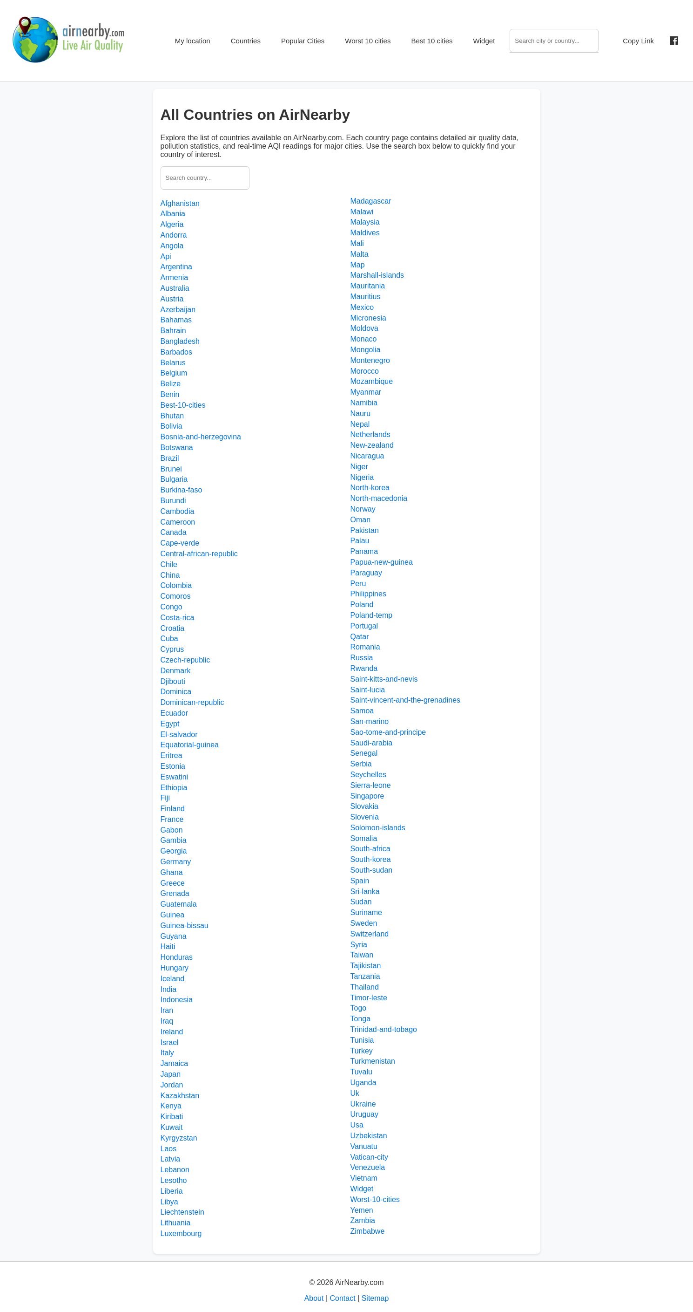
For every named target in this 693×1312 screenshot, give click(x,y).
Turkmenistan (372, 1061)
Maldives (365, 233)
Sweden (363, 923)
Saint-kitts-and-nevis (384, 679)
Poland (362, 604)
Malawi (362, 212)
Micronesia (368, 318)
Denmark (176, 671)
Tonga (360, 1019)
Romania (365, 647)
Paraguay (366, 573)
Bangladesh (180, 341)
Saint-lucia (367, 690)
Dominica (176, 692)
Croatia (173, 628)
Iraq (167, 1021)
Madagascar (370, 201)
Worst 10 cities (367, 41)
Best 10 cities (431, 41)
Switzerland (369, 934)
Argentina (177, 267)
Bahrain (173, 331)
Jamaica (174, 1063)
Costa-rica (178, 618)
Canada (174, 532)
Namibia (364, 403)
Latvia (171, 1159)
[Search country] (205, 178)
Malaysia (365, 222)
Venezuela (367, 1167)
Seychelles (368, 775)
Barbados (177, 352)
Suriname (366, 912)
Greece (173, 883)
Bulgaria (174, 479)
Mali (357, 243)
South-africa (370, 849)
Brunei (171, 469)
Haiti (168, 946)
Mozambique (371, 381)
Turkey (361, 1051)
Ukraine (363, 1104)
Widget (484, 41)
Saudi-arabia (371, 743)
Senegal (364, 753)
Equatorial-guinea (190, 745)
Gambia (174, 840)
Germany (176, 862)
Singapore (367, 796)
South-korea (370, 859)
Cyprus (172, 649)
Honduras (177, 957)
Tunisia (362, 1040)
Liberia (172, 1191)
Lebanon (175, 1170)
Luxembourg (181, 1233)
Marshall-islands (377, 275)
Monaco (363, 339)
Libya (169, 1202)
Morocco (364, 371)
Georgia (174, 851)
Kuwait (172, 1127)
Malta (359, 254)
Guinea (173, 915)
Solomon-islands (377, 828)
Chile (169, 564)
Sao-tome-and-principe (388, 732)
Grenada (175, 893)
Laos (169, 1149)
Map (357, 265)
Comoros (176, 596)
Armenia (174, 277)
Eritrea (171, 755)
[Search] (554, 40)
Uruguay (364, 1114)
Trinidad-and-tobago (383, 1029)
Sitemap (375, 1298)
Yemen (361, 1210)
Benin (170, 394)
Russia (361, 658)
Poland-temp (371, 615)
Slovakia (364, 806)
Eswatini (174, 777)
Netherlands (370, 434)
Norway (363, 509)
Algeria (172, 224)
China (170, 575)
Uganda (363, 1082)
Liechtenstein (182, 1212)
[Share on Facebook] (674, 40)
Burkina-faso (181, 490)
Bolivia (171, 426)
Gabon (172, 830)
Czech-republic (185, 660)
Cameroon (178, 522)
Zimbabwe (367, 1231)
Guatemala (179, 904)
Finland (173, 809)
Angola (172, 246)
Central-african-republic (199, 554)
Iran (167, 1010)
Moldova (364, 328)
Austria (172, 299)
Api (166, 256)
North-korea (370, 488)
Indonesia (177, 1000)
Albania (173, 214)
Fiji (165, 798)
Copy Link (638, 41)
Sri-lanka (365, 891)
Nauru (360, 413)
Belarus (173, 363)
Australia (175, 288)
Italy (167, 1053)
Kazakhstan (180, 1096)
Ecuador (174, 713)
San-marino (369, 721)
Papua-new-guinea (381, 562)
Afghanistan (180, 203)
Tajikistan (365, 966)
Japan (171, 1074)
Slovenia (364, 817)
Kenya (171, 1106)
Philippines (368, 594)
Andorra (174, 235)
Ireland (172, 1032)
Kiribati (172, 1117)
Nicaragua (367, 456)
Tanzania (365, 976)
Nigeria (362, 477)
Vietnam (363, 1178)
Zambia (362, 1220)
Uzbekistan (368, 1136)
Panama (364, 551)
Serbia (361, 764)
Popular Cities (302, 41)
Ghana (172, 872)
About (314, 1298)
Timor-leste (368, 998)
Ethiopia (174, 788)
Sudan (361, 902)
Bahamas (176, 320)
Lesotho (174, 1180)
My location (192, 41)
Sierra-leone (370, 785)
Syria (358, 945)
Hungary (174, 968)
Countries (246, 41)
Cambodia (178, 511)
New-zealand (372, 445)
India (169, 989)
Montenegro (370, 360)
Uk (355, 1093)
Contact (342, 1298)
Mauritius (365, 297)
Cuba (169, 638)
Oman (360, 520)
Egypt (170, 724)
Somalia (363, 838)
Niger (359, 467)
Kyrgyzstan (179, 1138)
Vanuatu (363, 1146)
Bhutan (172, 416)
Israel (170, 1042)
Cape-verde (180, 543)
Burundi (173, 501)
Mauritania (367, 286)
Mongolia (365, 350)
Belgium (174, 373)
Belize (171, 384)
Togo (358, 1008)
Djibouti (173, 681)
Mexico (362, 307)
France (172, 819)
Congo (171, 607)
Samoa (362, 711)
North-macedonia (379, 498)
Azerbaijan (178, 310)
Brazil (170, 458)
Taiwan (362, 955)
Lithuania (176, 1223)
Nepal (360, 424)
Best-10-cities (183, 405)
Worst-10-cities (375, 1199)
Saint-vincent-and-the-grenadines (405, 700)
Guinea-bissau (185, 925)
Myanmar (366, 392)
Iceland (173, 979)
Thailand (364, 987)
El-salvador (179, 734)
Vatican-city (369, 1157)
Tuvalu (361, 1072)
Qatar (359, 637)
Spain (360, 881)
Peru (358, 584)
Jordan (172, 1085)
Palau (360, 541)
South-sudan (371, 870)
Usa (356, 1125)
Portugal (364, 626)
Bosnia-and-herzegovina (201, 437)
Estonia (173, 766)
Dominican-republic (192, 702)
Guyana (174, 936)
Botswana (177, 447)
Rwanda (364, 668)
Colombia (176, 585)
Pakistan (364, 530)
